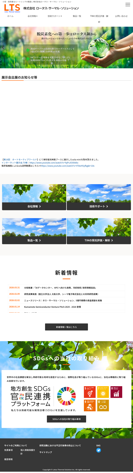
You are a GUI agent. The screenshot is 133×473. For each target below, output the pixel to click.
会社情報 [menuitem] (32, 16)
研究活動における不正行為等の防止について (60, 445)
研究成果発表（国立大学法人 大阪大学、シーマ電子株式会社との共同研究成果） (61, 294)
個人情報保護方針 (28, 452)
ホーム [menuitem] (10, 16)
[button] (65, 66)
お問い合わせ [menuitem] (121, 16)
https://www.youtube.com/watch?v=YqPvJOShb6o (53, 162)
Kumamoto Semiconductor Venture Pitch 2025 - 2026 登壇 (52, 307)
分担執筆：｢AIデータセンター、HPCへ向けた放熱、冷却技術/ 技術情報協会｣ (60, 287)
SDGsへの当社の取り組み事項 (66, 419)
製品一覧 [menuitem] (77, 16)
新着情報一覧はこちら (66, 327)
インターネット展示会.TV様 (14, 162)
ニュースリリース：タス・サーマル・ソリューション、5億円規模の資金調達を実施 (63, 300)
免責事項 (8, 450)
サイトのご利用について (15, 445)
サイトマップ (45, 452)
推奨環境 (8, 460)
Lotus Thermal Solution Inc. (64, 471)
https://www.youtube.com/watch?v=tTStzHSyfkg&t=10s (67, 165)
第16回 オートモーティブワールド (20, 159)
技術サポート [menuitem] (54, 16)
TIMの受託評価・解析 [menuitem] (99, 17)
